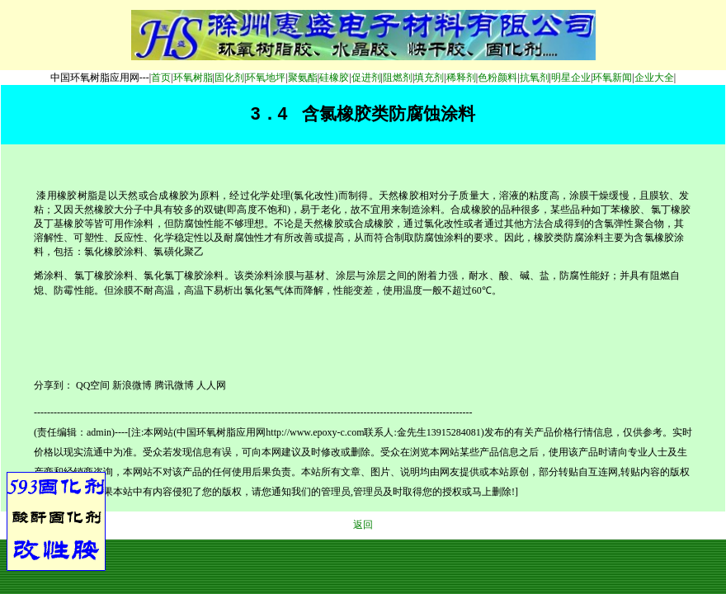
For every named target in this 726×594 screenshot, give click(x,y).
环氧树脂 (193, 77)
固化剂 (229, 77)
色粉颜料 (497, 77)
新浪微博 (132, 385)
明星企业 (571, 77)
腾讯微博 (174, 385)
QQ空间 (93, 385)
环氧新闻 (612, 77)
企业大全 (654, 77)
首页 (161, 77)
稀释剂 (461, 77)
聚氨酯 (303, 77)
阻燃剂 (397, 77)
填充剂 (429, 77)
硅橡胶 (334, 77)
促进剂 (366, 77)
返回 (363, 524)
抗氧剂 (534, 77)
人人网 (211, 385)
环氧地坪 (265, 77)
